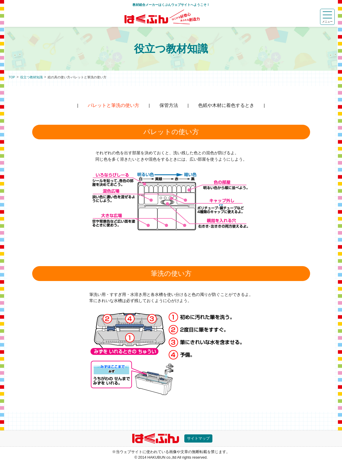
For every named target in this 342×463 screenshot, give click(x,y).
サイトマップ (198, 438)
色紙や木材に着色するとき (226, 105)
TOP (12, 77)
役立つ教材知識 (31, 77)
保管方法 (168, 105)
